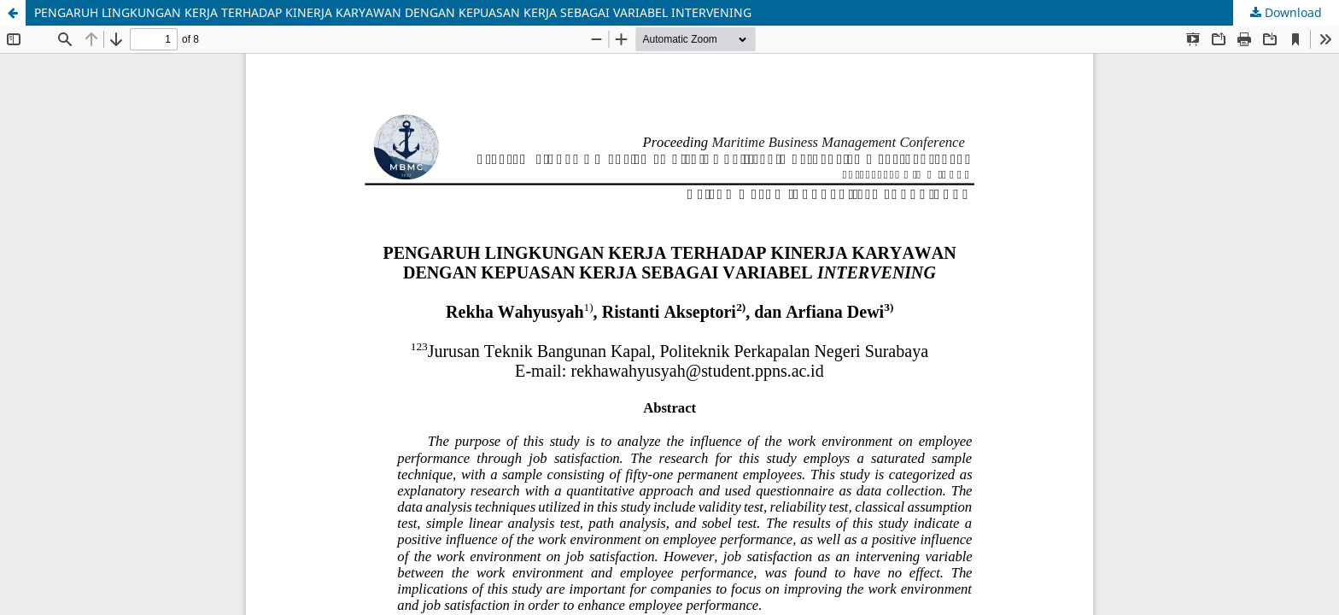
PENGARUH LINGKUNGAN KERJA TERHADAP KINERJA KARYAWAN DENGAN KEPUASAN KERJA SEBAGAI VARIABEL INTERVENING (392, 12)
